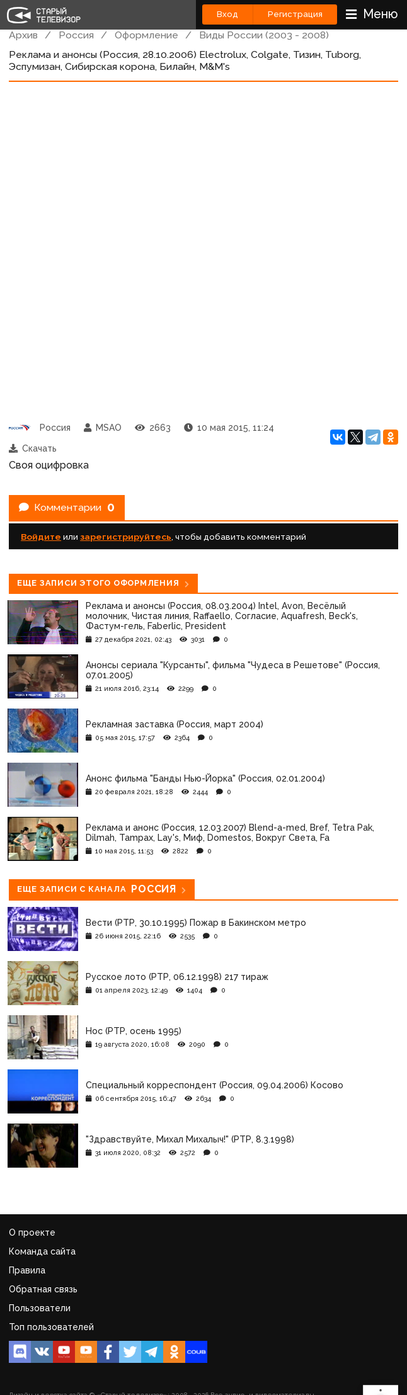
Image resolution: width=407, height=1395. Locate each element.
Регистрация (295, 14)
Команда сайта (42, 1251)
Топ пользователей (51, 1327)
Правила (27, 1270)
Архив (23, 35)
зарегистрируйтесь (125, 537)
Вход (227, 14)
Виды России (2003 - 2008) (264, 35)
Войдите (41, 537)
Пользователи (40, 1308)
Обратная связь (43, 1289)
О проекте (32, 1232)
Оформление (146, 35)
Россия (76, 35)
